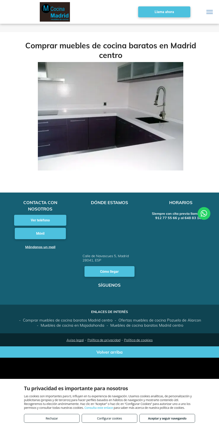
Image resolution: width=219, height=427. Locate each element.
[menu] (209, 12)
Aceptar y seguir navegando (167, 418)
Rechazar (52, 418)
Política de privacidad (103, 340)
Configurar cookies (109, 418)
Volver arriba (109, 352)
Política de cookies (138, 340)
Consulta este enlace (98, 408)
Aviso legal (75, 340)
